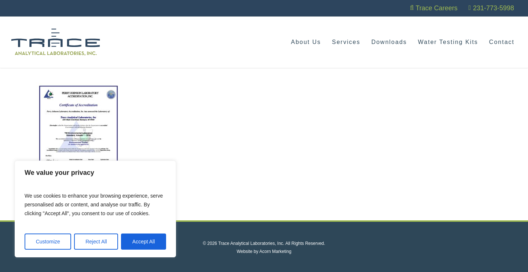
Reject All (96, 242)
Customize (48, 242)
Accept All (143, 242)
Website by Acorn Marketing (263, 251)
